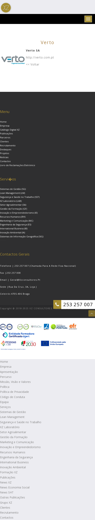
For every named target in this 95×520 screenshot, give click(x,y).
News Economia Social (15, 487)
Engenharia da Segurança (16, 457)
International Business (14, 462)
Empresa (4, 125)
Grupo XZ (6, 502)
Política (4, 387)
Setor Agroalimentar (13, 432)
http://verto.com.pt (40, 57)
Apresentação (9, 372)
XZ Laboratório (10, 427)
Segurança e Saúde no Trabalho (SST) (20, 196)
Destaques (5, 149)
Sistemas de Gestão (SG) (13, 188)
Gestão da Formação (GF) (13, 208)
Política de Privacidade (14, 392)
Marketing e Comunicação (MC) (16, 220)
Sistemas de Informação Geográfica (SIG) (21, 236)
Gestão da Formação (14, 437)
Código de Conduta (12, 397)
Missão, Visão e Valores (15, 382)
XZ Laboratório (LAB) (11, 200)
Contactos (5, 161)
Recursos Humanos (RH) (12, 216)
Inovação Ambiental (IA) (12, 232)
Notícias (4, 157)
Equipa (4, 402)
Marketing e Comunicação (17, 442)
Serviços (5, 407)
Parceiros (5, 137)
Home (3, 121)
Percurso (6, 377)
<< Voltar (32, 64)
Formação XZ (9, 472)
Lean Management (12, 417)
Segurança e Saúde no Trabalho (20, 422)
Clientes (4, 141)
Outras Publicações (12, 497)
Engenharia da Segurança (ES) (15, 224)
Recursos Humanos (12, 452)
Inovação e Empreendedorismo (20, 447)
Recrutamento (8, 145)
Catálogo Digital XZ (10, 129)
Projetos (4, 153)
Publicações (6, 133)
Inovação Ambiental (13, 467)
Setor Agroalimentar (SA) (13, 204)
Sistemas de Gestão (13, 412)
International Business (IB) (13, 228)
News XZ (6, 482)
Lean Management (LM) (12, 192)
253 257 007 (78, 304)
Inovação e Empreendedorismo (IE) (19, 212)
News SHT (7, 492)
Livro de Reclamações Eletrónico (17, 165)
